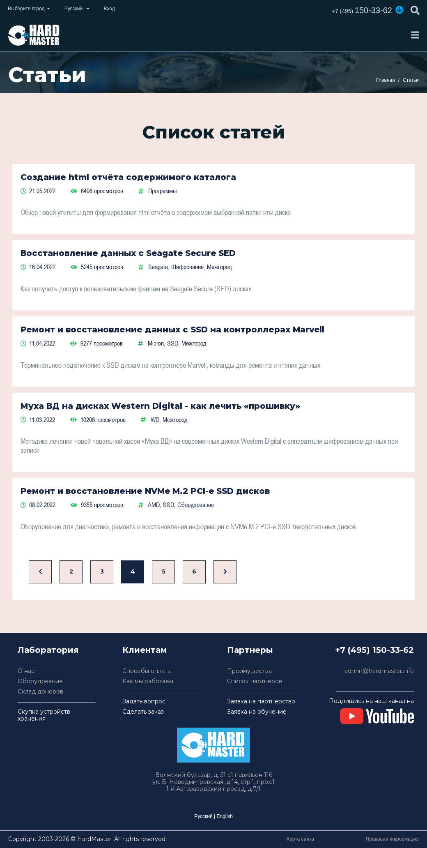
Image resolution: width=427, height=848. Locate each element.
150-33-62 (362, 10)
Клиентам (144, 650)
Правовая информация (392, 839)
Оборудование (195, 504)
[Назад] (40, 572)
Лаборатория (48, 650)
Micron (156, 343)
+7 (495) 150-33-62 (374, 650)
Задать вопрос (143, 701)
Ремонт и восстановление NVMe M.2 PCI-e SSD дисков (145, 491)
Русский (203, 816)
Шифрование (187, 266)
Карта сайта (300, 839)
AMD (154, 504)
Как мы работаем (147, 681)
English (224, 816)
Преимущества (249, 671)
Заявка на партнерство (261, 701)
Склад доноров (40, 691)
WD (155, 419)
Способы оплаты (147, 671)
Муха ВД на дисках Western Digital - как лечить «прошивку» (160, 406)
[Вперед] (225, 572)
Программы (162, 190)
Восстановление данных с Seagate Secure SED (128, 253)
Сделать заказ (143, 711)
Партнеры (250, 650)
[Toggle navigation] (415, 34)
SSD (172, 343)
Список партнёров (254, 681)
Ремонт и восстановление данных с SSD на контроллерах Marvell (172, 329)
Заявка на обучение (257, 711)
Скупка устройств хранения (44, 715)
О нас (26, 671)
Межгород (219, 266)
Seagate (158, 266)
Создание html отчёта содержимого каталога (128, 177)
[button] (399, 9)
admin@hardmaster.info (379, 671)
